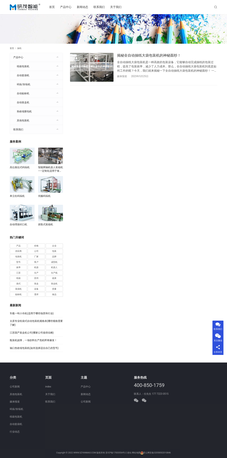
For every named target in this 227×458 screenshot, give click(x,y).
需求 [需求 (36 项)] (36, 294)
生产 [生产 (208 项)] (36, 273)
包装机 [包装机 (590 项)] (18, 256)
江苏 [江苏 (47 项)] (18, 273)
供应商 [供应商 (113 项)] (18, 251)
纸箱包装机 (23, 66)
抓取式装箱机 (45, 224)
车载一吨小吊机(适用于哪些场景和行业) (32, 313)
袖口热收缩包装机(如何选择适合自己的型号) (34, 348)
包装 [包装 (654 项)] (54, 251)
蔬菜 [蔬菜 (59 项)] (54, 278)
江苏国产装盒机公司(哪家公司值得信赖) (32, 332)
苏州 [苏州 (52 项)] (36, 278)
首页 (52, 7)
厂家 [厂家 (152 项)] (36, 256)
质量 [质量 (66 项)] (54, 289)
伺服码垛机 (44, 196)
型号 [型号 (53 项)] (18, 262)
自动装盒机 (23, 102)
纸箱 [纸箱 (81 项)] (18, 278)
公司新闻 (15, 386)
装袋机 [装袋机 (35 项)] (18, 289)
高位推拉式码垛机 (20, 167)
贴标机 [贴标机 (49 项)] (18, 294)
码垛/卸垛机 (23, 84)
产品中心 (66, 7)
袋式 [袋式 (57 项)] (18, 283)
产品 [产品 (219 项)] (18, 246)
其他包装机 (23, 120)
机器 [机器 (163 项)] (36, 267)
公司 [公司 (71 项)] (36, 251)
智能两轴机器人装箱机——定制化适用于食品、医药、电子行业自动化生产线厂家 (50, 169)
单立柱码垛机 (17, 196)
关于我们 (116, 7)
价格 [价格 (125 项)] (36, 246)
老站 (129, 452)
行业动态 (15, 431)
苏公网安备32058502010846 (157, 452)
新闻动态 (82, 7)
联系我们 (99, 7)
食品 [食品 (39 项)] (54, 294)
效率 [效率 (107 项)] (18, 267)
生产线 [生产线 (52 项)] (54, 273)
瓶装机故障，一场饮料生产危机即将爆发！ (33, 340)
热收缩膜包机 (24, 111)
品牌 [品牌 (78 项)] (54, 256)
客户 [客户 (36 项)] (36, 262)
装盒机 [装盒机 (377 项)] (54, 283)
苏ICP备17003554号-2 (116, 452)
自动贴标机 (23, 93)
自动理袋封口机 (18, 224)
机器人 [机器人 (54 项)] (54, 267)
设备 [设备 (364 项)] (36, 289)
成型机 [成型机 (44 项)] (54, 262)
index (48, 386)
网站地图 (136, 452)
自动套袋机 (23, 75)
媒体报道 (122, 76)
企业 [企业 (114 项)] (54, 246)
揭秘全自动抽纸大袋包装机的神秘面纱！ (149, 55)
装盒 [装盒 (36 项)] (36, 283)
